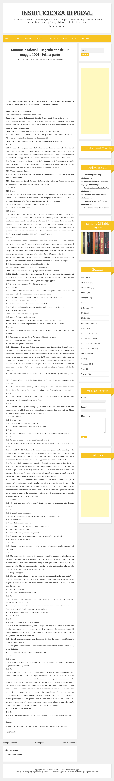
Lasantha (46, 772)
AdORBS (84, 277)
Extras (84, 292)
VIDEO (74, 38)
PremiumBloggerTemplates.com (63, 772)
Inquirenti (85, 303)
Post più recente (10, 743)
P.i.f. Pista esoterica (89, 343)
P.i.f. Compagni (87, 333)
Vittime (84, 374)
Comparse (85, 282)
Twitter (33, 726)
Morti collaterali (88, 323)
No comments (58, 59)
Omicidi (84, 328)
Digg (64, 726)
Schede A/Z (54, 38)
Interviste (85, 308)
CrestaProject (26, 772)
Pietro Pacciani (87, 354)
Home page (39, 743)
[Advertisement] (95, 101)
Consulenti (86, 287)
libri (83, 313)
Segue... (9, 722)
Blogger (76, 770)
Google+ (44, 726)
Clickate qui (103, 208)
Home (7, 38)
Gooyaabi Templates (91, 772)
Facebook (22, 726)
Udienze (46, 59)
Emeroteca (40, 38)
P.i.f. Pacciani (37, 59)
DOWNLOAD (85, 38)
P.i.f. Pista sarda (87, 348)
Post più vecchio (70, 743)
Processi (27, 38)
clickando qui (94, 184)
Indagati (84, 298)
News (17, 38)
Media (83, 318)
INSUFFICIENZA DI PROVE (57, 12)
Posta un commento (13, 755)
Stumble (54, 726)
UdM (83, 369)
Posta (83, 359)
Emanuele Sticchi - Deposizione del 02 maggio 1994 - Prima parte (40, 52)
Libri (65, 38)
